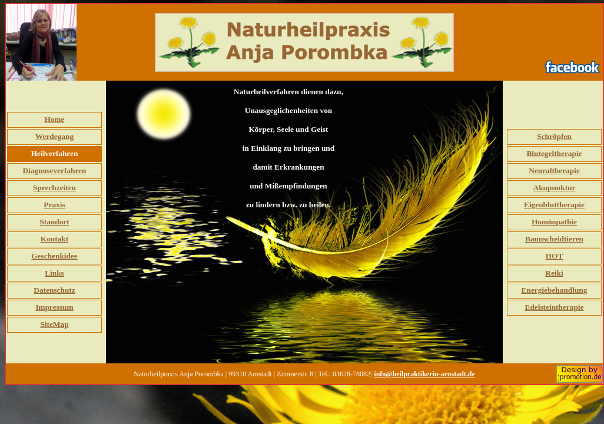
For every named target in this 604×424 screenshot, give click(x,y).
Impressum (54, 307)
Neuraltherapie (554, 170)
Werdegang (54, 136)
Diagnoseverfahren (55, 170)
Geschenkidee (54, 255)
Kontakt (54, 238)
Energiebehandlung (555, 290)
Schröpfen (554, 136)
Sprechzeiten (54, 187)
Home (54, 119)
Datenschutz (54, 290)
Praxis (54, 204)
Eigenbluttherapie (554, 204)
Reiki (554, 273)
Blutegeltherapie (554, 153)
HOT (554, 255)
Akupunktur (554, 187)
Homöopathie (554, 221)
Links (54, 273)
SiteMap (54, 324)
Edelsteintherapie (554, 307)
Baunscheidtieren (554, 238)
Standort (54, 221)
